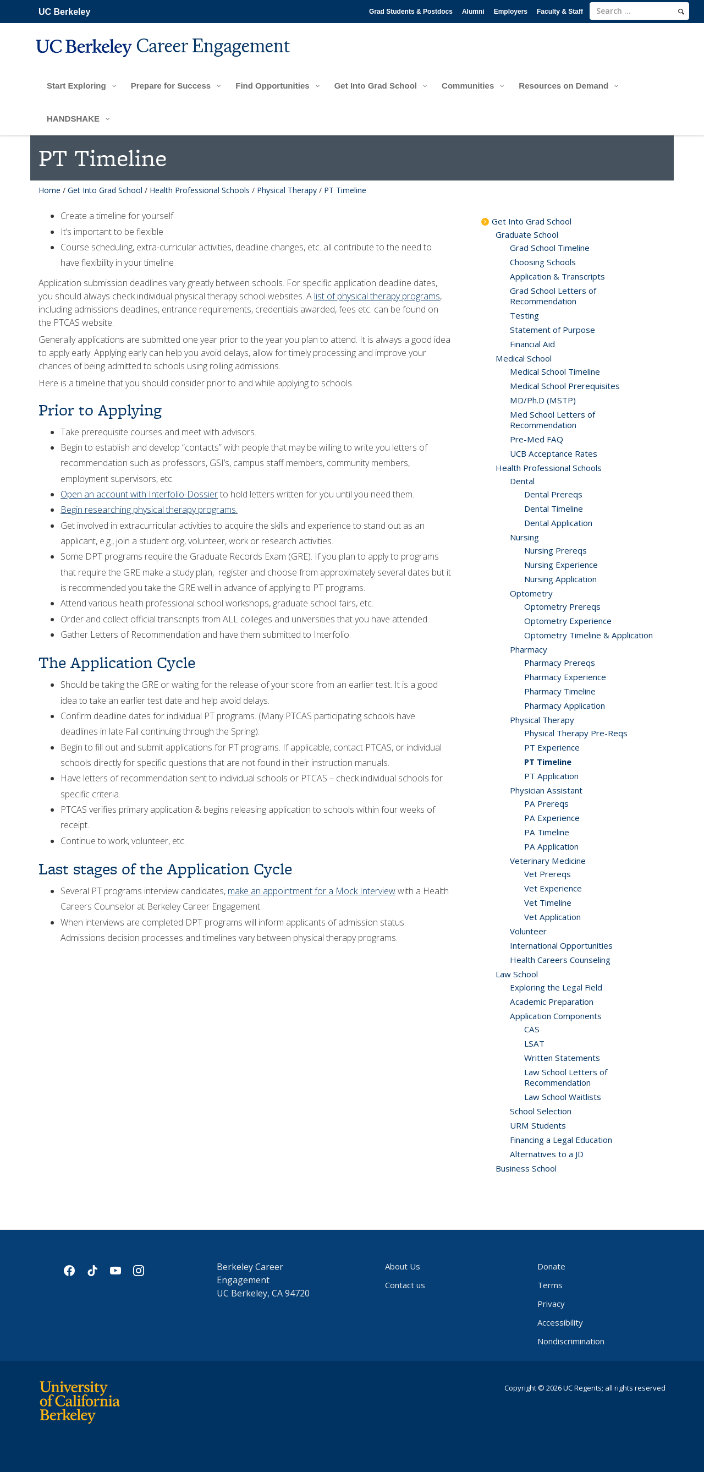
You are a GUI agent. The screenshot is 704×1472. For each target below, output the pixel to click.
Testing (524, 315)
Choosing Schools (543, 261)
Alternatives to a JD (547, 1153)
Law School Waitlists (562, 1096)
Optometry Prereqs (562, 606)
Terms (550, 1284)
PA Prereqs (546, 803)
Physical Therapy (287, 190)
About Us (402, 1266)
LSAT (534, 1043)
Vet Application (552, 916)
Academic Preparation (551, 1001)
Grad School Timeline (550, 247)
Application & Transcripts (557, 276)
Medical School (524, 358)
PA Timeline (546, 832)
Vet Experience (553, 888)
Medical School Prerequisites (565, 385)
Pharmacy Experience (565, 676)
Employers (510, 11)
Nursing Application (560, 578)
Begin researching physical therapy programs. (149, 510)
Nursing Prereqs (555, 550)
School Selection (540, 1111)
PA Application (551, 846)
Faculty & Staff (560, 11)
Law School (517, 973)
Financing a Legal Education (561, 1139)
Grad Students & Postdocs (411, 11)
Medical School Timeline (555, 371)
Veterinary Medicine (548, 860)
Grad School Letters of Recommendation (553, 296)
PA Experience (552, 817)
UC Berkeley (64, 12)
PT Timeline (547, 761)
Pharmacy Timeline (560, 691)
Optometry (531, 593)
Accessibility (560, 1322)
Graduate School (527, 234)
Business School (526, 1168)
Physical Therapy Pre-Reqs (576, 732)
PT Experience (552, 747)
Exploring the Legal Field (556, 987)
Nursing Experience (561, 564)
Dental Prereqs (553, 494)
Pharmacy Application (564, 705)
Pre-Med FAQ (536, 439)
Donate (551, 1266)
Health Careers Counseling (560, 959)
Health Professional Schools (200, 190)
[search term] (639, 11)
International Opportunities (561, 945)
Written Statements (562, 1057)
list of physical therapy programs (377, 296)
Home (49, 190)
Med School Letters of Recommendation (552, 419)
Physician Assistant (546, 790)
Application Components (556, 1015)
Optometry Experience (568, 620)
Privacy (551, 1303)
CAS (532, 1029)
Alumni (473, 11)
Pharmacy (528, 649)
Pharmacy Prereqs (559, 662)
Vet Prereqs (547, 873)
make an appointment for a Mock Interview (311, 891)
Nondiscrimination (570, 1341)
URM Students (538, 1125)
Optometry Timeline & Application (588, 635)
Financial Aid (532, 343)
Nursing (524, 537)
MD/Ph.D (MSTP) (543, 400)
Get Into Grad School (105, 190)
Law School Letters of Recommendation (565, 1077)
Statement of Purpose (552, 329)
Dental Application (558, 522)
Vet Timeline (547, 902)
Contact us (405, 1284)
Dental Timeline (553, 508)
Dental (522, 480)
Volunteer (528, 931)
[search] (681, 11)
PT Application (551, 775)
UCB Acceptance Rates (553, 453)
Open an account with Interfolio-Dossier (139, 494)
